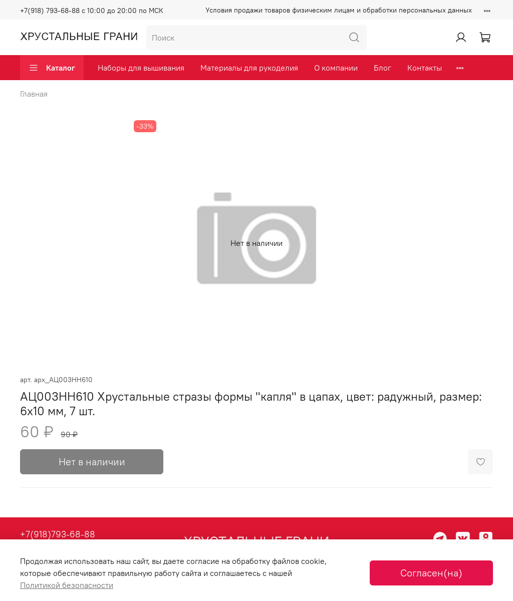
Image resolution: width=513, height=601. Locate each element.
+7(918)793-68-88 (57, 534)
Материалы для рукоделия (249, 68)
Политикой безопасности (66, 585)
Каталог (52, 68)
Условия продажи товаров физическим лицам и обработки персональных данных (338, 10)
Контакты (424, 68)
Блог (382, 68)
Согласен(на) (431, 572)
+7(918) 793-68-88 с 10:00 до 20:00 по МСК (91, 10)
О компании (336, 68)
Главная (34, 94)
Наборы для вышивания (141, 68)
